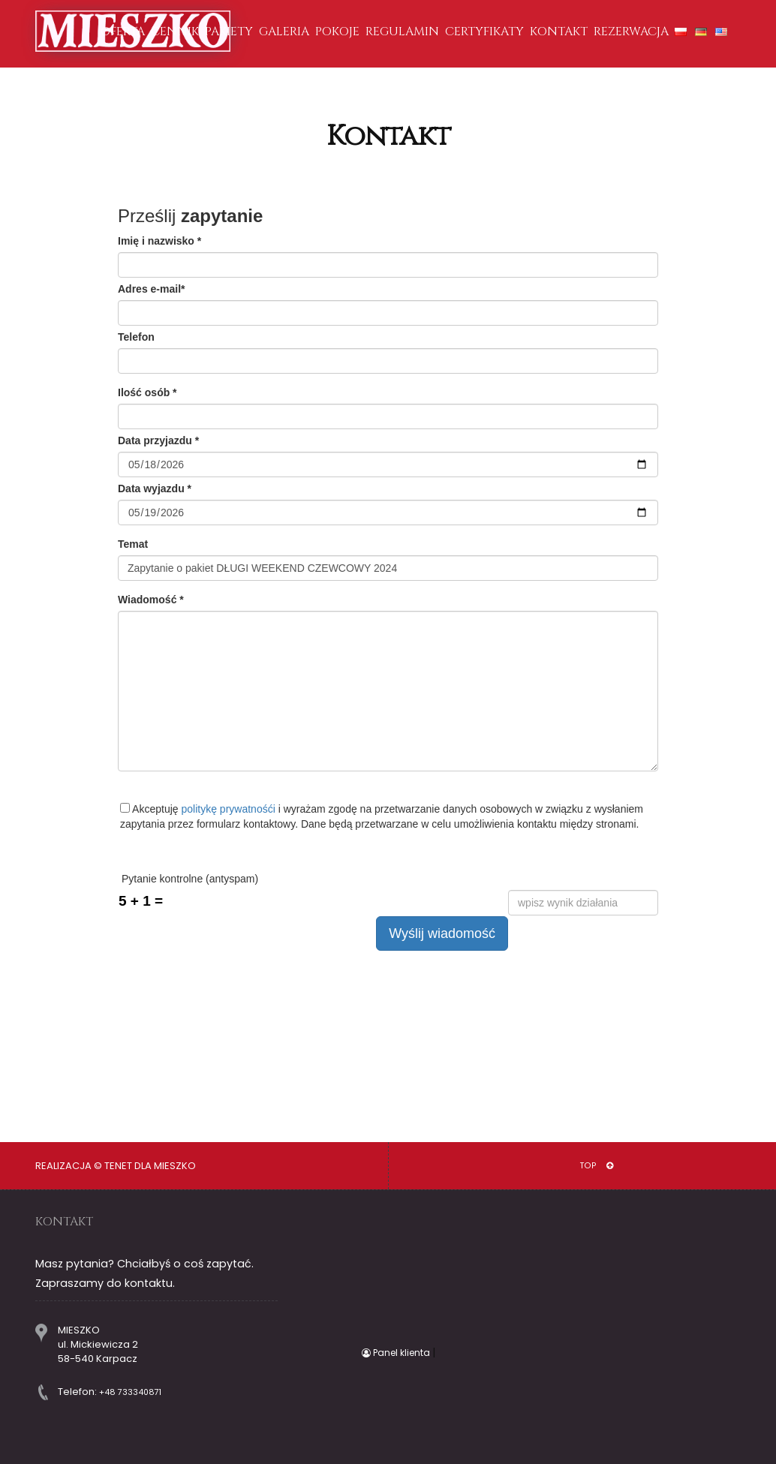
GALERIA (284, 31)
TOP (596, 1165)
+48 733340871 (130, 1392)
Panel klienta (397, 1352)
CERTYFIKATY (484, 31)
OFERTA (123, 31)
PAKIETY (229, 31)
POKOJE (337, 31)
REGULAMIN (402, 31)
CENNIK (175, 31)
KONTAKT (559, 31)
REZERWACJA (631, 31)
